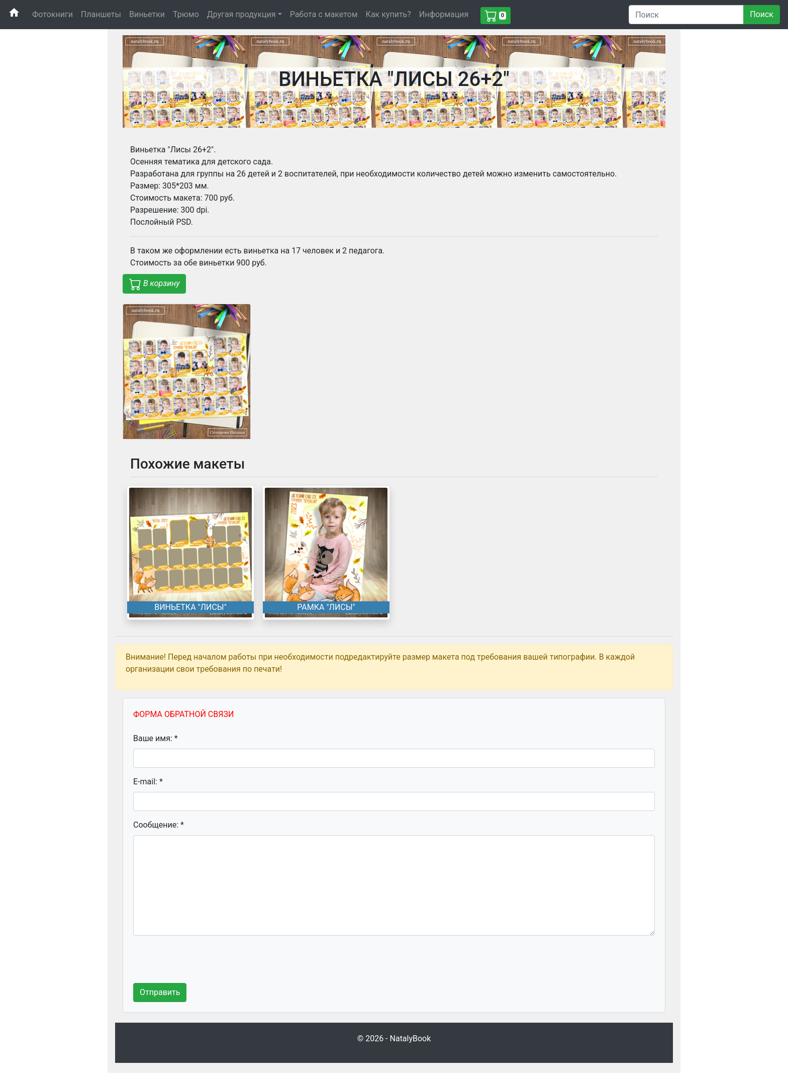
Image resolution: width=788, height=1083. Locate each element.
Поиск (761, 14)
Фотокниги (52, 14)
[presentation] (209, 963)
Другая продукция (241, 14)
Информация (443, 14)
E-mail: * (148, 781)
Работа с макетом (324, 14)
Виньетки (147, 14)
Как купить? (388, 14)
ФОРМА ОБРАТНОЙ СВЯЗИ (183, 714)
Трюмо (186, 14)
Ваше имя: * (155, 738)
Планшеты (101, 14)
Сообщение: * (158, 825)
